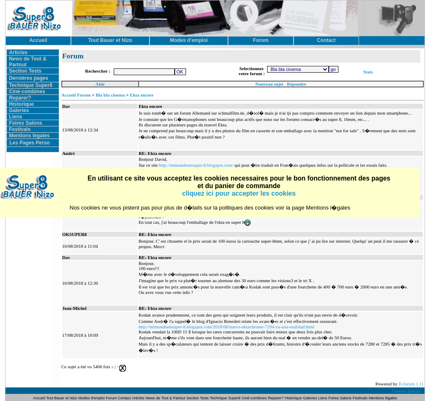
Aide (100, 83)
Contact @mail (406, 390)
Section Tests (25, 71)
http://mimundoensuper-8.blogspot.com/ (196, 165)
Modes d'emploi (92, 398)
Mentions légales (29, 136)
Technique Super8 (30, 85)
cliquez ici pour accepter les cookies (239, 193)
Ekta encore (141, 94)
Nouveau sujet (269, 83)
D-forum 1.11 (411, 383)
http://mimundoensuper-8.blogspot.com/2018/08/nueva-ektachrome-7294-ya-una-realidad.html (227, 326)
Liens (15, 117)
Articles (18, 52)
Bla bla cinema (110, 94)
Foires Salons (25, 123)
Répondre (296, 83)
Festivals (19, 129)
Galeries (19, 110)
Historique (21, 104)
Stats (368, 71)
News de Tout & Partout (165, 398)
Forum (112, 398)
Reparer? (20, 98)
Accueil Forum (76, 94)
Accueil (39, 398)
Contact (124, 398)
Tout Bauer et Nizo (61, 398)
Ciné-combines (27, 91)
